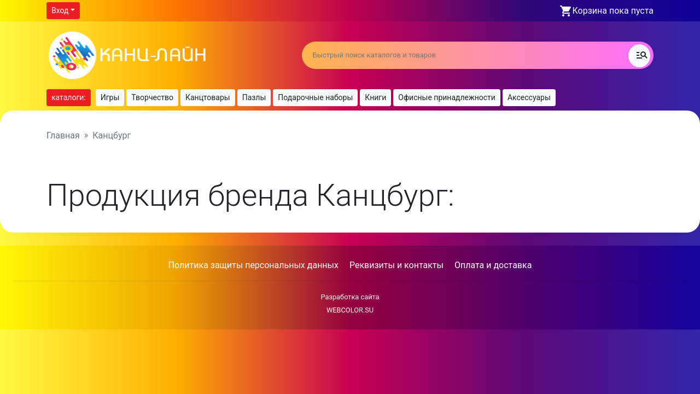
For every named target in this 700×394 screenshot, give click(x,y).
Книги (375, 97)
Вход (59, 10)
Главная (63, 135)
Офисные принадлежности (446, 97)
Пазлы (254, 97)
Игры (110, 97)
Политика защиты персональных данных (253, 265)
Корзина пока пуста (613, 10)
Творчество (152, 97)
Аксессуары (529, 97)
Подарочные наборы (315, 97)
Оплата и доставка (493, 265)
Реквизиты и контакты (396, 265)
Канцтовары (207, 97)
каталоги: (68, 97)
